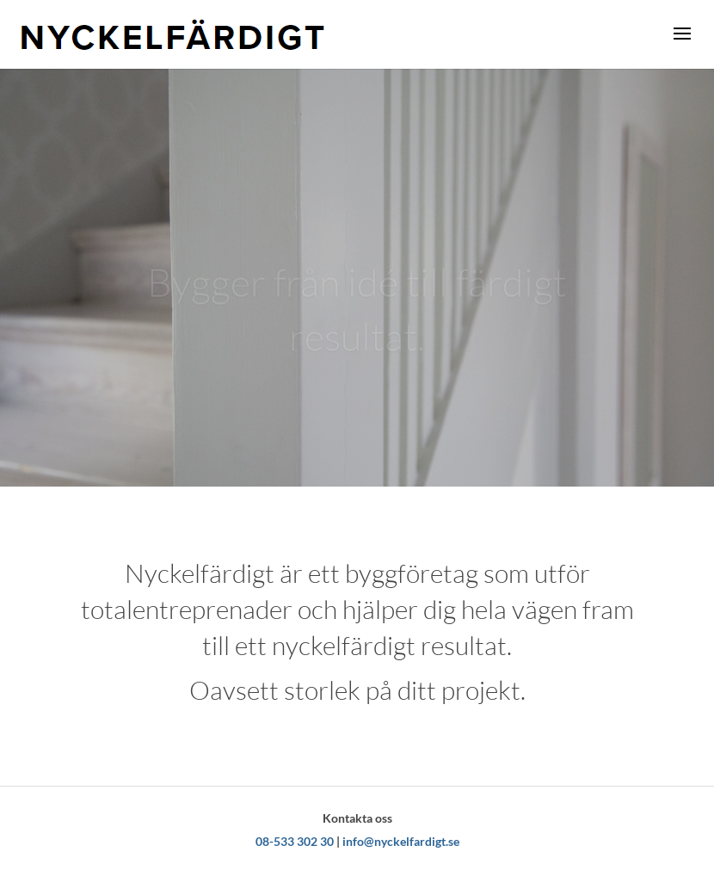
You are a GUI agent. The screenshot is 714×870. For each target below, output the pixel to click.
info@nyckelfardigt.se (400, 841)
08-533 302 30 (294, 841)
